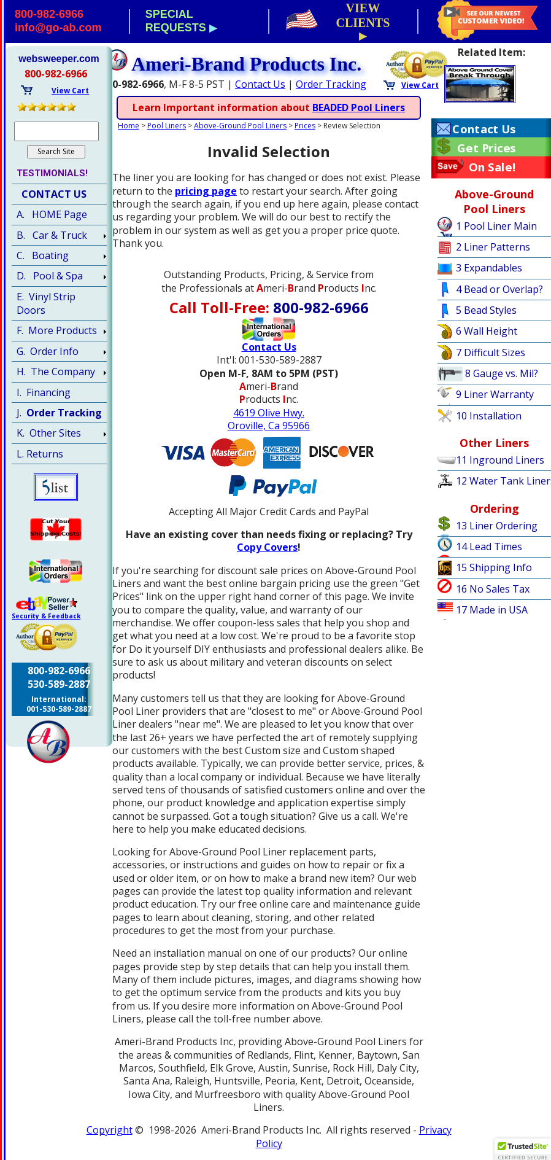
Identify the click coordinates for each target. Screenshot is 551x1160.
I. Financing (44, 392)
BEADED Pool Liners (358, 107)
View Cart (420, 85)
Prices (305, 125)
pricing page (206, 191)
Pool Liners (166, 125)
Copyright (110, 1130)
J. (59, 412)
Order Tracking (331, 84)
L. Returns (40, 454)
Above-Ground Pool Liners (240, 125)
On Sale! (492, 167)
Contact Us (260, 84)
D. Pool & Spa (50, 275)
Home (128, 125)
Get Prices (486, 148)
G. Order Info (48, 351)
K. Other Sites (49, 433)
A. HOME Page (52, 214)
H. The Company (56, 371)
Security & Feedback (46, 616)
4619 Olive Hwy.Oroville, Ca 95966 (269, 419)
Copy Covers (267, 547)
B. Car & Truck (52, 235)
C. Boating (43, 255)
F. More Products (57, 330)
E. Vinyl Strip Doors (46, 303)
